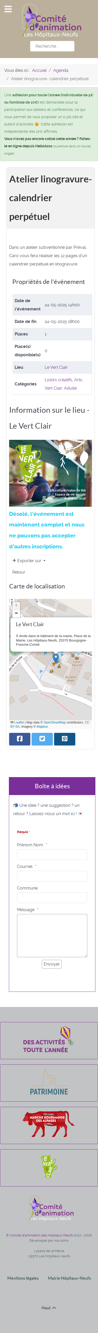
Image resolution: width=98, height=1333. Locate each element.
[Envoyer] (52, 964)
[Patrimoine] (49, 1093)
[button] (56, 658)
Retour (18, 572)
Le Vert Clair (56, 367)
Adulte (70, 388)
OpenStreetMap (55, 722)
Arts (78, 379)
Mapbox (42, 726)
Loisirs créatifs (58, 379)
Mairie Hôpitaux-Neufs (69, 1278)
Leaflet (17, 722)
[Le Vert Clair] (49, 1178)
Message (25, 909)
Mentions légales (23, 1278)
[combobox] (52, 46)
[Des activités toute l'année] (49, 1050)
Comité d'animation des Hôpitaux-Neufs (42, 1235)
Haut (49, 1307)
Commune (27, 888)
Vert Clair (53, 388)
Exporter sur (27, 560)
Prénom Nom (30, 844)
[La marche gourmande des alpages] (49, 1135)
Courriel (24, 866)
